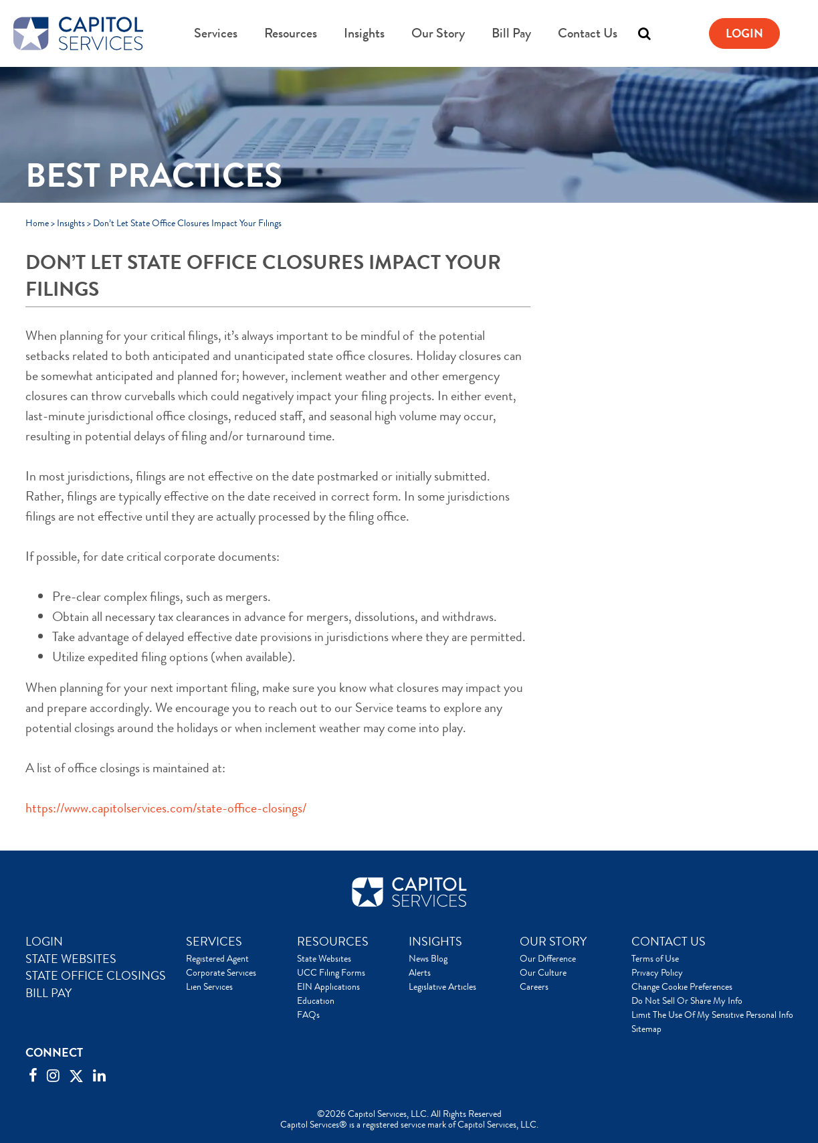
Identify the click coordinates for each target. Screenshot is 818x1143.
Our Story (438, 33)
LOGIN (44, 941)
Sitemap (646, 1028)
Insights (364, 33)
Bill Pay (511, 33)
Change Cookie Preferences (681, 986)
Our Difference (548, 958)
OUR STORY (553, 941)
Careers (534, 986)
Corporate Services (221, 972)
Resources (290, 33)
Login (744, 33)
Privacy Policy (657, 972)
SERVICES (214, 941)
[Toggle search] (644, 33)
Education (315, 1000)
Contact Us (587, 33)
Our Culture (543, 972)
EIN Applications (328, 986)
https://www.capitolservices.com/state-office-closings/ (165, 808)
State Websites (324, 958)
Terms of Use (655, 958)
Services (215, 33)
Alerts (420, 972)
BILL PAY (48, 993)
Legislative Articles (442, 986)
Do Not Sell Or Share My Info (686, 1000)
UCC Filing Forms (331, 972)
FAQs (308, 1014)
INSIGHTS (435, 941)
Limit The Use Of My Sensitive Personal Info (712, 1014)
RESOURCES (333, 941)
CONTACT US (668, 941)
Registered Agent (217, 958)
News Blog (428, 958)
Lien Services (209, 986)
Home (37, 223)
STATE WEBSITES (70, 959)
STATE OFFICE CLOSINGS (95, 975)
